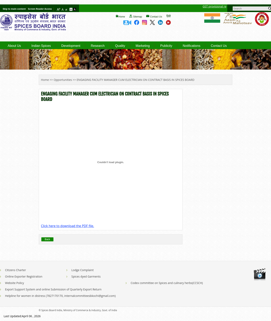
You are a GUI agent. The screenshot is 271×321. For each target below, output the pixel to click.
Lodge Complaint (82, 270)
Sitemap (137, 16)
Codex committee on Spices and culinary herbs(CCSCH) (167, 283)
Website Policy (14, 283)
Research (97, 45)
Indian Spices (41, 45)
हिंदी (168, 16)
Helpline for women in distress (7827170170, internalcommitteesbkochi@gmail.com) (60, 296)
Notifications (191, 45)
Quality (120, 45)
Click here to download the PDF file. (67, 226)
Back (47, 239)
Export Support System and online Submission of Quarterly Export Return (53, 289)
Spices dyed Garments (86, 276)
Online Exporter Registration (23, 276)
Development (70, 45)
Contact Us (156, 16)
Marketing (143, 45)
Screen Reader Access (40, 8)
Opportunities (63, 80)
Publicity (166, 45)
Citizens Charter (15, 270)
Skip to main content (14, 8)
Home (122, 16)
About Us (14, 45)
